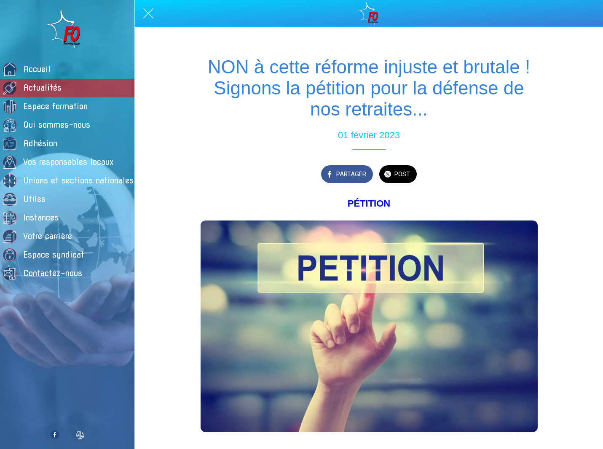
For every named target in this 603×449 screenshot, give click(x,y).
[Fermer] (148, 13)
